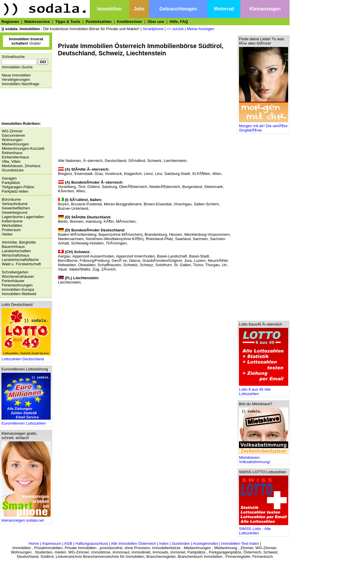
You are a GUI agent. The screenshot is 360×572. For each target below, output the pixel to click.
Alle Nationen (69, 160)
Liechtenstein (175, 160)
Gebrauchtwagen (178, 8)
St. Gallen (182, 265)
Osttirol (93, 186)
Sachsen (200, 239)
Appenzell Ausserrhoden (93, 256)
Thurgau (212, 265)
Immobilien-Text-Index (240, 543)
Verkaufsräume (15, 204)
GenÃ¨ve (119, 260)
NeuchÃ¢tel (218, 260)
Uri (224, 265)
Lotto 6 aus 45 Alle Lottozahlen (263, 390)
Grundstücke (13, 170)
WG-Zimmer (12, 131)
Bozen (63, 204)
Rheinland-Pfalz (159, 239)
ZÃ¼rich (108, 269)
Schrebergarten (15, 272)
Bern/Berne (67, 260)
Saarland (183, 239)
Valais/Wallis (79, 269)
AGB (68, 543)
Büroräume (11, 199)
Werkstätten (12, 225)
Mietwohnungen (15, 144)
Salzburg (109, 186)
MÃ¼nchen (126, 221)
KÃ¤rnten (66, 191)
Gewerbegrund (14, 212)
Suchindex (181, 543)
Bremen (76, 221)
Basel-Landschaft (172, 256)
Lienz (148, 173)
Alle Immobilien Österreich (133, 543)
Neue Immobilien (16, 75)
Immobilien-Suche (17, 67)
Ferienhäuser (13, 281)
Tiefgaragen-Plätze (18, 187)
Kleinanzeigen (265, 8)
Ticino (198, 265)
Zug (95, 269)
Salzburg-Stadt (177, 173)
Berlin (63, 221)
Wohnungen (12, 140)
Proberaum (11, 230)
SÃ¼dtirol (136, 160)
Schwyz (146, 265)
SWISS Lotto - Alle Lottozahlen (263, 529)
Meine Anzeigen (200, 29)
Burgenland (192, 186)
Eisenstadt (83, 173)
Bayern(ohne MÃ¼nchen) (120, 234)
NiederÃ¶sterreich (164, 186)
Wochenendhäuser (18, 276)
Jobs (139, 8)
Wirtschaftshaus (15, 255)
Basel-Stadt (199, 256)
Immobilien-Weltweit (19, 294)
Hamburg (94, 221)
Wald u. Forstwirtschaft (21, 264)
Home (34, 543)
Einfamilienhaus (15, 157)
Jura (188, 260)
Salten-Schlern (206, 204)
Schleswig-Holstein (87, 243)
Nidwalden (67, 265)
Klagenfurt (133, 173)
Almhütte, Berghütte (19, 242)
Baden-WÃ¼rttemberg (77, 234)
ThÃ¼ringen (116, 243)
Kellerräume (12, 221)
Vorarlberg (67, 186)
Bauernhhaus (13, 246)
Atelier (7, 234)
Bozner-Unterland (73, 208)
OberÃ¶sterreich (133, 186)
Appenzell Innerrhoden (135, 256)
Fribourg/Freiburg (94, 260)
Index (164, 543)
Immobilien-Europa (18, 289)
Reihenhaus (12, 153)
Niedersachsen (71, 239)
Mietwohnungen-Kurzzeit (23, 148)
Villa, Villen (11, 161)
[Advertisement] (24, 105)
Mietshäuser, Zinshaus (21, 166)
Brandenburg (156, 234)
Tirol (81, 186)
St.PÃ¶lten (201, 173)
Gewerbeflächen (16, 208)
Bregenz (65, 173)
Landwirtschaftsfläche (20, 259)
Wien (216, 173)
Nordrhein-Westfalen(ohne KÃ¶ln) (115, 239)
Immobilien (109, 8)
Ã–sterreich (93, 160)
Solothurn (163, 265)
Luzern (200, 260)
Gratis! (26, 41)
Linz (158, 173)
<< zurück (175, 29)
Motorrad (224, 8)
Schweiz (154, 160)
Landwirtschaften (16, 251)
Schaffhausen (109, 265)
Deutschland (115, 160)
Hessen (175, 234)
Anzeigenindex (205, 543)
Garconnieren (13, 135)
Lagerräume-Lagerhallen (23, 217)
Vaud (62, 269)
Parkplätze (11, 182)
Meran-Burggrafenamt (123, 204)
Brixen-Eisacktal (157, 204)
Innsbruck (113, 173)
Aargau (64, 256)
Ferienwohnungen (17, 285)
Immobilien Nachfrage (20, 84)
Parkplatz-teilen (15, 191)
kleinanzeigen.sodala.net (26, 518)
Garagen (9, 178)
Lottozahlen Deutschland (26, 357)
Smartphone (153, 29)
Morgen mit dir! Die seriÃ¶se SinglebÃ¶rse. (263, 126)
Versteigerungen (16, 79)
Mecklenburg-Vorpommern (207, 234)
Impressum (51, 543)
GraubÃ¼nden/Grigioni (162, 260)
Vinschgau (182, 204)
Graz (99, 173)
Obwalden (87, 265)
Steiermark (213, 186)
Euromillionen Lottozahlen (26, 421)
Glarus (134, 260)
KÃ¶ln (109, 221)
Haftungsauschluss (91, 543)
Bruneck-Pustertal (86, 204)
